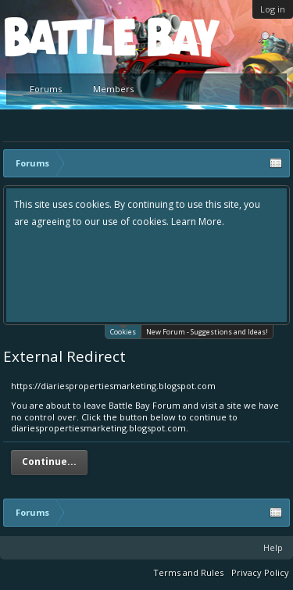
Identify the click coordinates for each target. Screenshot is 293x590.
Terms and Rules (188, 572)
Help (273, 547)
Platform (62, 36)
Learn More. (197, 221)
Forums (46, 89)
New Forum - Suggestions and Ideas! (207, 332)
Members (113, 89)
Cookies (123, 331)
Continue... (49, 461)
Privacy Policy (260, 572)
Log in (272, 9)
